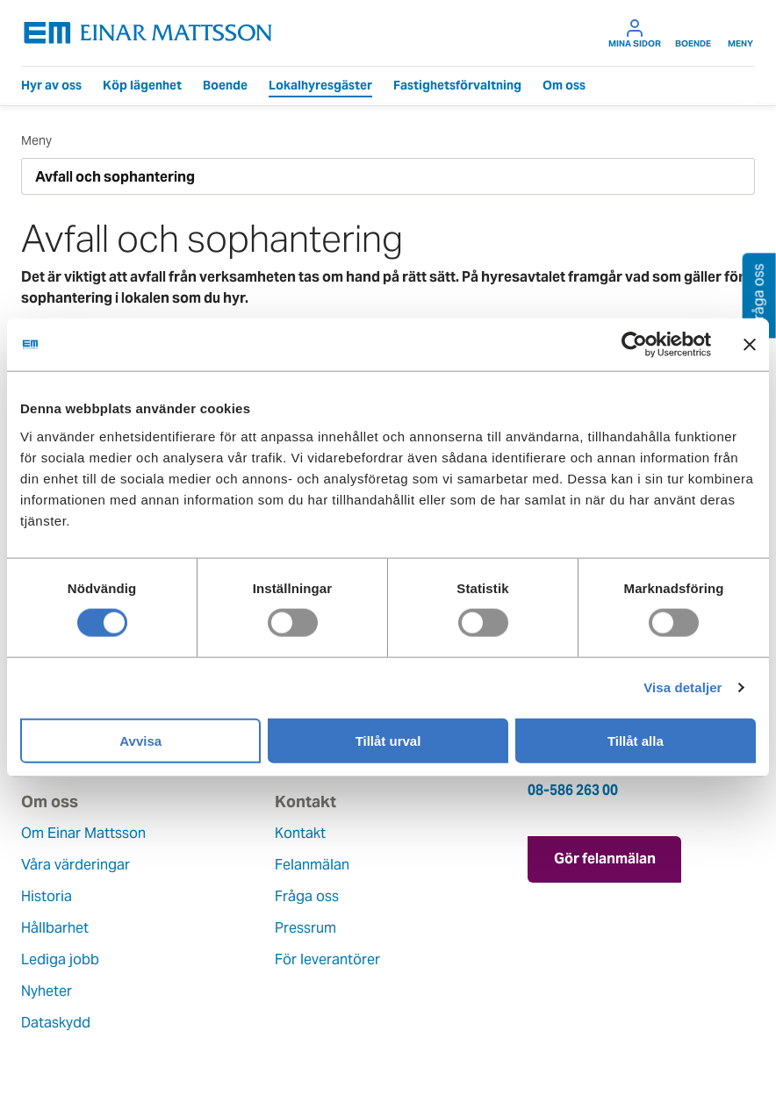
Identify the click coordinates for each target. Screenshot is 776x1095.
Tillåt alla (635, 740)
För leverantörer (327, 959)
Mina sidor (634, 33)
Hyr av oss (51, 85)
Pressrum (305, 928)
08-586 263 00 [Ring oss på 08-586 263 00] (573, 790)
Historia (46, 896)
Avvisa (140, 740)
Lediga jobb (60, 959)
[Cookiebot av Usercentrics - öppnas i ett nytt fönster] (666, 345)
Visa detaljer (682, 687)
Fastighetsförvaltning (457, 85)
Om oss (564, 85)
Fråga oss (307, 896)
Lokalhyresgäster (320, 85)
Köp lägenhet (142, 85)
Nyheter (46, 991)
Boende (693, 33)
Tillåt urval (388, 740)
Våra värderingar (75, 864)
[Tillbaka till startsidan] (148, 33)
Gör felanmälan (605, 858)
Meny (740, 33)
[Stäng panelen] (750, 345)
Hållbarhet (55, 928)
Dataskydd (55, 1022)
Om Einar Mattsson (83, 833)
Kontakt (300, 833)
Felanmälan (312, 864)
